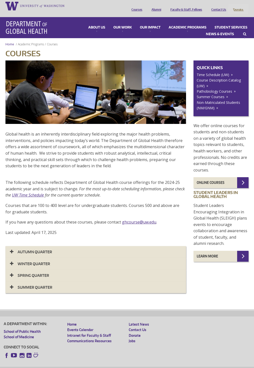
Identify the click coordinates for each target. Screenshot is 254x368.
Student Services (231, 21)
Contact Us (217, 5)
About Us (96, 21)
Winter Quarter (34, 257)
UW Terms (89, 364)
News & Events (220, 27)
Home (9, 37)
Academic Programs (187, 21)
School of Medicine (19, 330)
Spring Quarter (33, 269)
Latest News (139, 317)
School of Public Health (22, 325)
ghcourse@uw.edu (139, 215)
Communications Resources (89, 334)
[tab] (95, 245)
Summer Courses (210, 90)
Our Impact (150, 21)
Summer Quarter (35, 281)
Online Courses (210, 176)
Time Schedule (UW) (213, 68)
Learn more (207, 250)
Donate (238, 5)
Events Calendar (80, 323)
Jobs (132, 334)
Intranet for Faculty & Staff (89, 329)
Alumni (155, 5)
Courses (135, 5)
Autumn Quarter (35, 245)
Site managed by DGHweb (118, 364)
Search (245, 27)
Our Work (122, 21)
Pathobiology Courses (214, 85)
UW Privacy (69, 364)
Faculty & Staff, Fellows (185, 5)
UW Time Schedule (28, 188)
